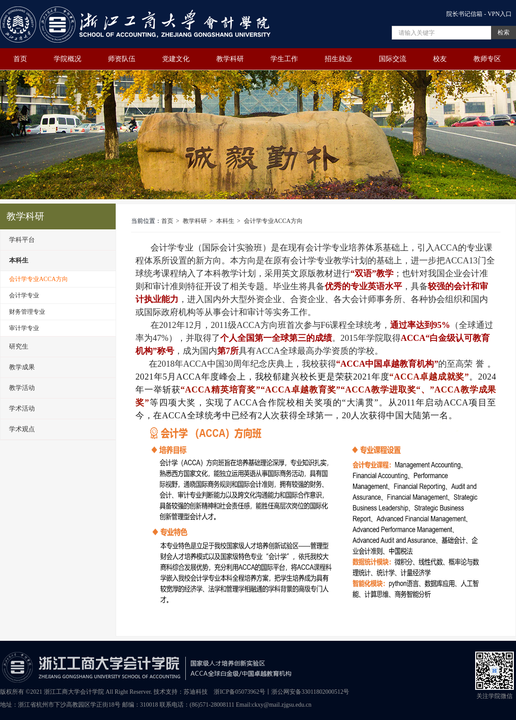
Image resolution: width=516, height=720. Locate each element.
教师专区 (487, 58)
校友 (440, 58)
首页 (20, 58)
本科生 (225, 221)
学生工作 (284, 58)
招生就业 (338, 58)
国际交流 (392, 58)
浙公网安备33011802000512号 (310, 692)
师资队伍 (121, 58)
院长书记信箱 (464, 14)
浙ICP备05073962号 (239, 692)
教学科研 (230, 58)
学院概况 (67, 58)
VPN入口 (500, 14)
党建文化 (176, 58)
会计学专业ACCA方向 (273, 221)
